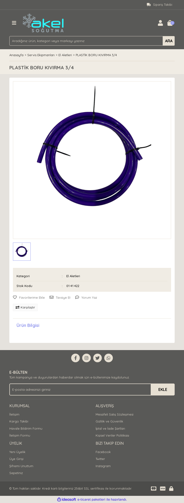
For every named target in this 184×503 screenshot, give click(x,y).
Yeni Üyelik (17, 452)
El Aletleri (73, 276)
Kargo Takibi (18, 421)
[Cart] (170, 23)
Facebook (103, 452)
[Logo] (43, 22)
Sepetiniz (16, 473)
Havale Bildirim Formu (25, 428)
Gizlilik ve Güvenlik (109, 421)
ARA (168, 40)
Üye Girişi (16, 459)
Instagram (103, 466)
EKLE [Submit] (162, 389)
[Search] (92, 41)
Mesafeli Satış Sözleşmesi (114, 414)
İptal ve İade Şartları (110, 428)
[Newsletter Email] (92, 389)
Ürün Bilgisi (28, 325)
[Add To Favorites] (29, 297)
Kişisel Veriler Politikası (112, 435)
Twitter (100, 459)
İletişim (14, 414)
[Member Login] (160, 23)
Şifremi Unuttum (21, 466)
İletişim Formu (19, 435)
